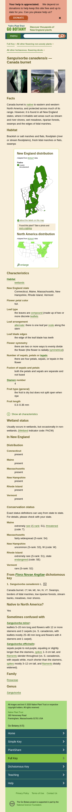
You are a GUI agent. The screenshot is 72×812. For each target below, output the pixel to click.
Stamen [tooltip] (11, 380)
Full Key (11, 44)
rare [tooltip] (28, 525)
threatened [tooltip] (52, 525)
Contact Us (52, 793)
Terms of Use (38, 793)
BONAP (31, 158)
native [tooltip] (29, 104)
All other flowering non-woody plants (34, 44)
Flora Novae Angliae (30, 574)
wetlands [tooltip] (19, 282)
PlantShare (14, 749)
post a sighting (25, 228)
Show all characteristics (25, 414)
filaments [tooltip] (12, 655)
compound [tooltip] (37, 312)
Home (11, 733)
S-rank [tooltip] (35, 525)
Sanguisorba (14, 692)
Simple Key (15, 741)
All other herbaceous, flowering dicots (25, 50)
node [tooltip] (51, 325)
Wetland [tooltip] (23, 430)
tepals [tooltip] (44, 355)
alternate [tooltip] (19, 325)
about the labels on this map (32, 220)
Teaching (13, 774)
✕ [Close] (60, 18)
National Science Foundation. (29, 805)
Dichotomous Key (18, 766)
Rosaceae (12, 680)
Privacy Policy (22, 793)
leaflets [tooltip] (34, 316)
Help (11, 783)
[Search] (62, 36)
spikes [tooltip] (38, 652)
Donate (18, 18)
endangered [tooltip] (21, 559)
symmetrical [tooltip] (56, 349)
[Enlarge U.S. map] (36, 254)
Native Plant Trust (15, 712)
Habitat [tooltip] (11, 279)
